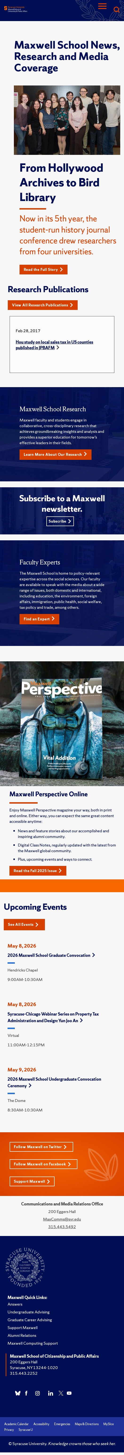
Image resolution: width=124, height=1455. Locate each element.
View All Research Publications (42, 305)
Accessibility (41, 1424)
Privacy (9, 1430)
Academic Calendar (16, 1424)
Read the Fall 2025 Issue (38, 870)
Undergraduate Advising (29, 1312)
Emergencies (62, 1424)
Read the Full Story (43, 269)
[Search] (116, 10)
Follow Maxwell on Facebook (42, 1164)
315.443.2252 (24, 1373)
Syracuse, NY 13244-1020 (34, 1367)
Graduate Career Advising (30, 1319)
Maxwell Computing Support (33, 1343)
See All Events (23, 924)
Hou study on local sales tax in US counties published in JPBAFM (54, 344)
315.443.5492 (62, 1226)
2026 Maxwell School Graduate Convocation (51, 955)
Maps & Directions (87, 1424)
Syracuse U (26, 1430)
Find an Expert (39, 619)
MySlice (108, 1424)
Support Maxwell (32, 1181)
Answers (15, 1304)
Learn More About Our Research (55, 454)
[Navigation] (102, 10)
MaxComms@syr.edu (62, 1219)
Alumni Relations (22, 1335)
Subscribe (60, 521)
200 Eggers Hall (23, 1362)
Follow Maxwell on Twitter (40, 1146)
